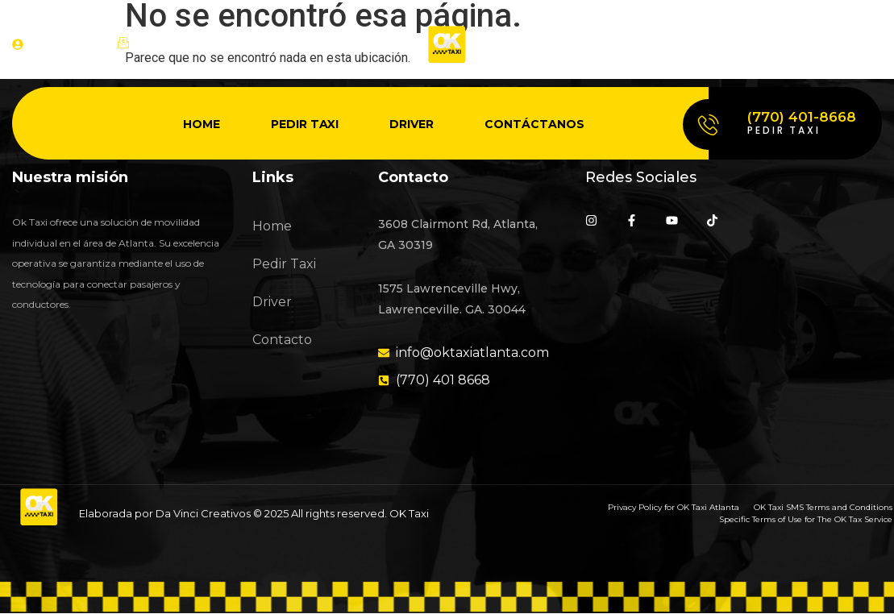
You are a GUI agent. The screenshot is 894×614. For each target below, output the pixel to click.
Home (201, 124)
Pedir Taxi (305, 124)
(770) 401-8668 (801, 117)
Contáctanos (534, 124)
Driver (411, 124)
